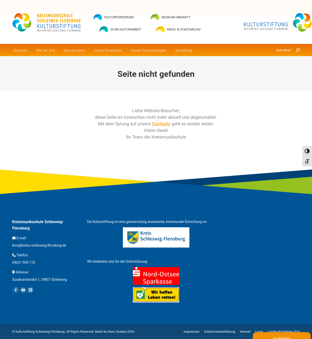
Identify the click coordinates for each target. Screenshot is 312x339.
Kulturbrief (283, 50)
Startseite (161, 123)
